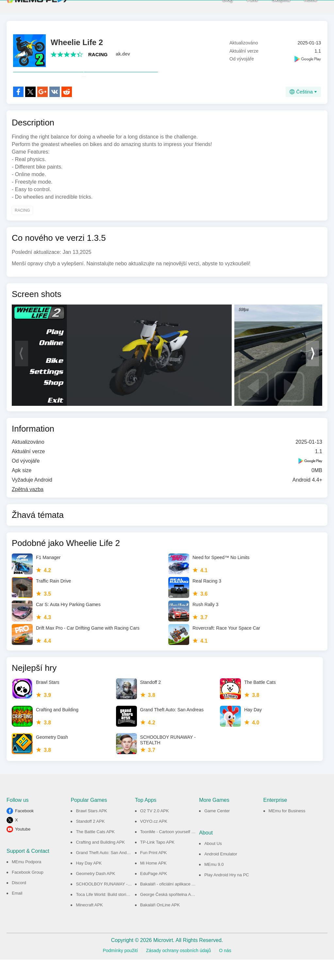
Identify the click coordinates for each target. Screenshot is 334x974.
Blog (215, 6)
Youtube (22, 843)
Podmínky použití (120, 964)
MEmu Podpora (26, 876)
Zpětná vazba (27, 503)
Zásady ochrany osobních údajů (178, 964)
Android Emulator (220, 868)
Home (298, 6)
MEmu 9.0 (214, 878)
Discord (19, 897)
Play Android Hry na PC (226, 889)
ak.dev (123, 54)
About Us (213, 857)
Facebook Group (27, 886)
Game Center (217, 825)
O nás (225, 964)
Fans (240, 6)
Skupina (269, 6)
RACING (98, 54)
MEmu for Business (287, 825)
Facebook (24, 825)
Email (17, 907)
